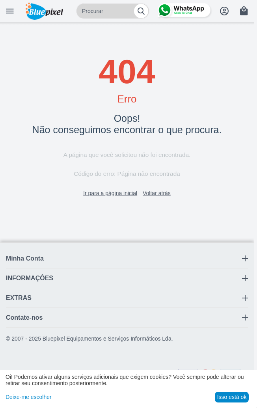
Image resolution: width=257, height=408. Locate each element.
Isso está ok (232, 397)
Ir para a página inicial (110, 193)
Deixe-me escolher (29, 397)
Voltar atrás (157, 193)
